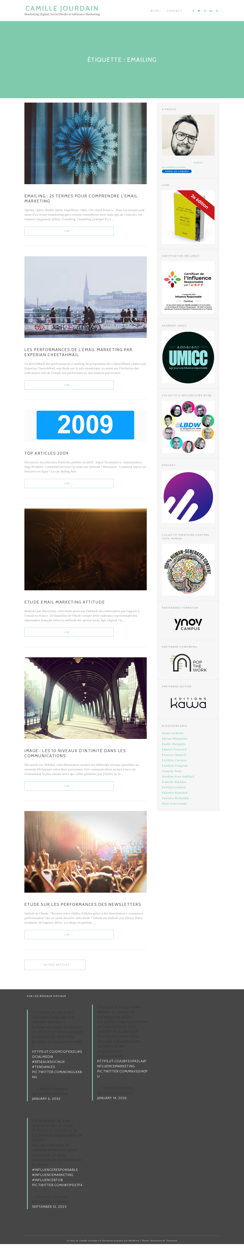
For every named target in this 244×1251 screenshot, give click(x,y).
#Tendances (43, 1074)
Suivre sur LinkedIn (177, 171)
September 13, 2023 (49, 1214)
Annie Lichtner (173, 733)
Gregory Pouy (172, 771)
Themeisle (171, 1247)
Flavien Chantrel (174, 755)
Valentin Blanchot (175, 792)
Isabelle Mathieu (174, 782)
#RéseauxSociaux (48, 1069)
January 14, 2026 (112, 1105)
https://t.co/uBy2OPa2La (120, 1068)
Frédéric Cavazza (174, 760)
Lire (46, 233)
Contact (174, 10)
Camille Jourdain (62, 8)
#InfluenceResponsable (55, 1177)
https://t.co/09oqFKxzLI (54, 1059)
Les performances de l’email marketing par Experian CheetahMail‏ (78, 353)
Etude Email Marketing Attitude (64, 605)
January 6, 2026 (46, 1106)
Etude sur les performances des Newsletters (82, 910)
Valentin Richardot (175, 798)
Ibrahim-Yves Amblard (178, 776)
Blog (155, 10)
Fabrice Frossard (174, 749)
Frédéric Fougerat (175, 765)
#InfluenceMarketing (52, 1182)
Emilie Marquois (174, 744)
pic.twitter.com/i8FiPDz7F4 (57, 1192)
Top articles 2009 (46, 455)
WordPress (134, 1247)
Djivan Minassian (174, 738)
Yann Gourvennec (174, 803)
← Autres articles (55, 971)
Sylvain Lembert (174, 787)
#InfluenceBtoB (47, 1187)
